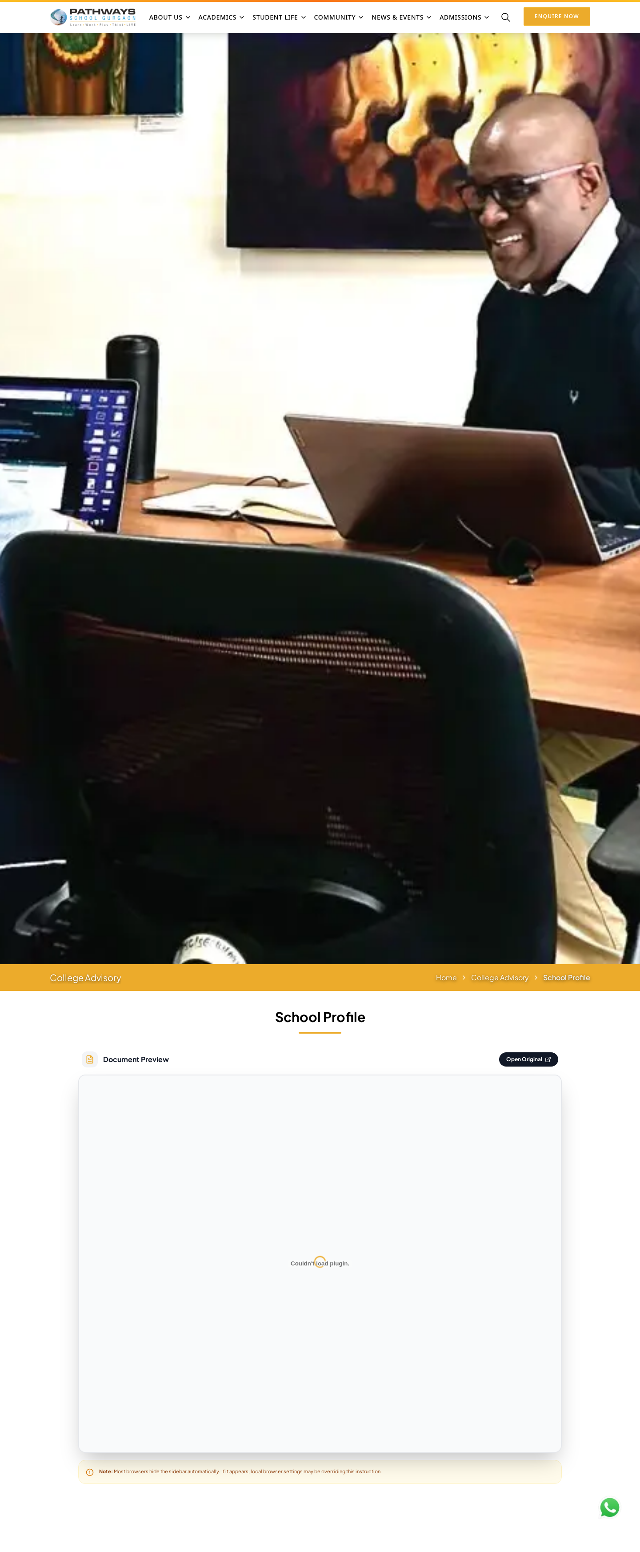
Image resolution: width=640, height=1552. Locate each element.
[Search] (506, 17)
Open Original (528, 1059)
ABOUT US (170, 17)
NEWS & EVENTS (402, 17)
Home (446, 977)
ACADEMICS (222, 17)
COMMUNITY (339, 17)
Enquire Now (557, 16)
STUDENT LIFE (279, 17)
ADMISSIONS (465, 17)
